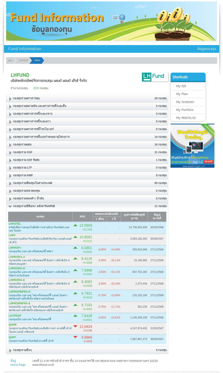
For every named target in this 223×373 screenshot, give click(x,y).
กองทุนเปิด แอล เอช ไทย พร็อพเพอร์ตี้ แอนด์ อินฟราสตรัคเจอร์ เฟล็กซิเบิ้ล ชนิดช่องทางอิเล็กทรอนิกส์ (38, 308)
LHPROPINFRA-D (20, 291)
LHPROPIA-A (17, 257)
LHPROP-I (15, 247)
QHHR (12, 324)
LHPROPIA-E (17, 280)
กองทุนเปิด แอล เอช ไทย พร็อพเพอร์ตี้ (30, 319)
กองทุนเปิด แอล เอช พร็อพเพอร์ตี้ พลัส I (31, 251)
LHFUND (23, 60)
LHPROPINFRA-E (20, 303)
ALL (10, 60)
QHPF (12, 337)
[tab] (87, 98)
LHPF (12, 235)
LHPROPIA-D (17, 268)
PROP (37, 60)
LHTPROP (15, 315)
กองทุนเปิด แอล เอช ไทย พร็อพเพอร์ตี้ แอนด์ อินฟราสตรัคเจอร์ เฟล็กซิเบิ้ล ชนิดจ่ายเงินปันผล (38, 297)
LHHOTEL (15, 223)
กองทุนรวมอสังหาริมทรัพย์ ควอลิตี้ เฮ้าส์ (31, 340)
